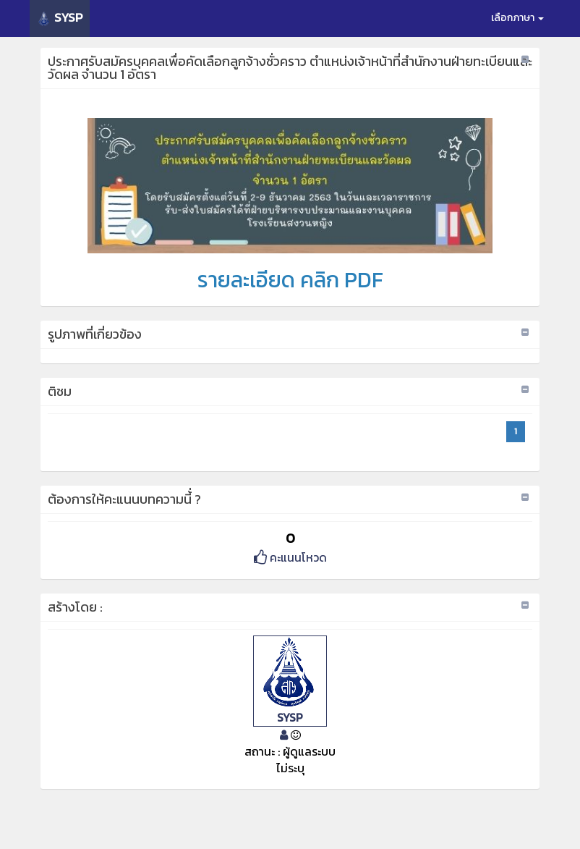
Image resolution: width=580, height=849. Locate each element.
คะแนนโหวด (290, 557)
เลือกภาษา (517, 17)
